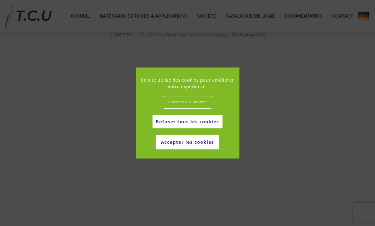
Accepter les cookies (187, 142)
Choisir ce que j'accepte (187, 102)
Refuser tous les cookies (187, 122)
